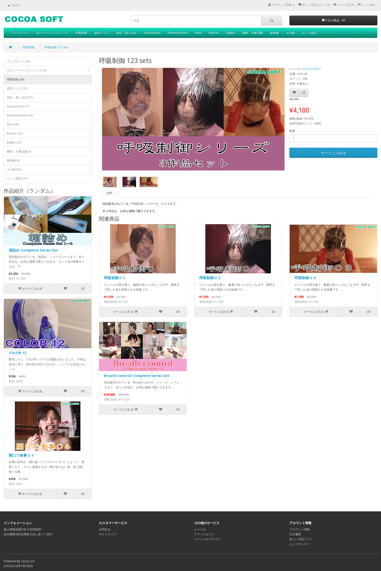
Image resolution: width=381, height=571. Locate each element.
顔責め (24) (14, 142)
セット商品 (309, 33)
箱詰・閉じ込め (126, 33)
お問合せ (105, 529)
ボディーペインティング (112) (49, 70)
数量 (292, 131)
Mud (198, 33)
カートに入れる (333, 152)
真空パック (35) (17, 88)
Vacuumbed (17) (18, 106)
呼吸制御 (81, 33)
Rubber (214, 33)
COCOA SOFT (312, 69)
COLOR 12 (17, 352)
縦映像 (274, 33)
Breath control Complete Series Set (137, 375)
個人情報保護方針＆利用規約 (23, 529)
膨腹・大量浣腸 (252, 33)
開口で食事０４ (21, 455)
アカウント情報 (299, 529)
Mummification (178, 33)
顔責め (230, 33)
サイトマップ (107, 534)
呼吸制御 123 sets (57, 47)
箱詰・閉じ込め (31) (20, 97)
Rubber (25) (15, 133)
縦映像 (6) (13, 160)
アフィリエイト (204, 534)
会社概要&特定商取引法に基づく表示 (28, 534)
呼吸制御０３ (305, 277)
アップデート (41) (18, 61)
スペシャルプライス (207, 539)
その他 (290, 33)
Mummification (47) (20, 115)
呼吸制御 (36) (15, 79)
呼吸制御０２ (210, 277)
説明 (109, 193)
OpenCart (28, 561)
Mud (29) (13, 124)
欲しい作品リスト (301, 539)
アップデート (20, 33)
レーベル (200, 529)
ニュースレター (299, 544)
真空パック (101, 33)
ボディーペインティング (52, 33)
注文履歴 (295, 534)
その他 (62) (14, 169)
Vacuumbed (152, 33)
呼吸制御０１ (115, 277)
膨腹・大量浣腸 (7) (19, 151)
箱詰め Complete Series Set (33, 250)
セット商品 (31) (17, 178)
